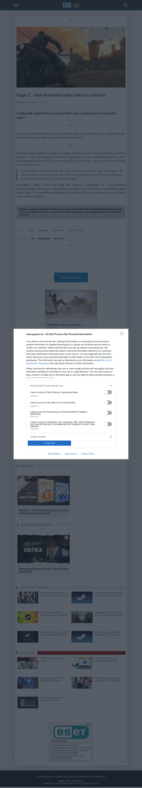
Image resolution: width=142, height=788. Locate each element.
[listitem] (71, 385)
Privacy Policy (87, 454)
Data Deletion (54, 454)
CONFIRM (49, 443)
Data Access (71, 454)
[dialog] (71, 394)
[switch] (108, 392)
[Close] (123, 334)
